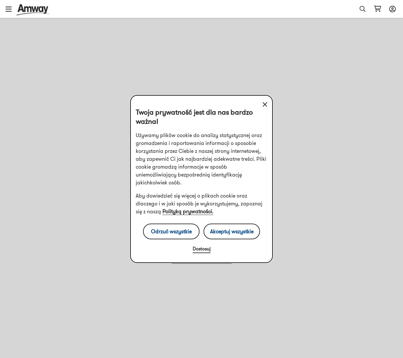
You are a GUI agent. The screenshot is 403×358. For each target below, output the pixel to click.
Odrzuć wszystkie (171, 231)
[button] (10, 9)
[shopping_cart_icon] (377, 9)
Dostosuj (201, 249)
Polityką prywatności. (187, 211)
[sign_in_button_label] (391, 8)
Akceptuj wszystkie (231, 231)
